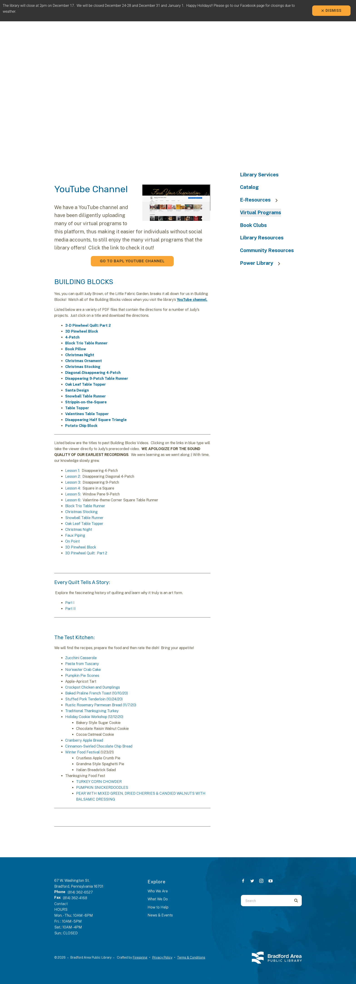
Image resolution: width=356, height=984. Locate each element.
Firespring (140, 957)
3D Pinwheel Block (81, 331)
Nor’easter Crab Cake (83, 669)
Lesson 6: (73, 500)
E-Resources (261, 200)
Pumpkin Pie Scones (82, 675)
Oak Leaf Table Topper (85, 384)
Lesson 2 (72, 476)
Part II (70, 608)
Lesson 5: (73, 494)
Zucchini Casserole (81, 658)
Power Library (262, 263)
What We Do (158, 899)
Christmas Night (79, 355)
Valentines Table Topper (87, 414)
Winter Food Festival (82, 752)
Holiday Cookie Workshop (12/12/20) (94, 717)
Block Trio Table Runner (86, 343)
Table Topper (77, 408)
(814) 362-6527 (80, 892)
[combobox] (265, 900)
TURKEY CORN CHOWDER (99, 781)
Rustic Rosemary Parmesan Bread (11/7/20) (100, 705)
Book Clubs (253, 225)
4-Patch (72, 337)
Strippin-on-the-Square (86, 402)
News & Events (160, 915)
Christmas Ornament (83, 361)
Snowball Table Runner (85, 396)
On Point (72, 541)
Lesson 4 (72, 488)
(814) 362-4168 (75, 898)
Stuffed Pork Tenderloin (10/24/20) (94, 699)
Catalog (249, 187)
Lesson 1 (72, 470)
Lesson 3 (72, 482)
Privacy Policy (162, 957)
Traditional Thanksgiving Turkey (92, 711)
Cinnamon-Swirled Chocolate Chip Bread (98, 746)
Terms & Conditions (191, 957)
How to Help (158, 907)
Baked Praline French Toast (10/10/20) (96, 693)
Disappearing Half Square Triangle (96, 420)
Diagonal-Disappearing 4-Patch (93, 372)
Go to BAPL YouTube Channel (132, 261)
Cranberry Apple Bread (84, 740)
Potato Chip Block (81, 426)
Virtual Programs (260, 212)
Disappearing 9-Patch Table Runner (96, 378)
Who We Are (158, 891)
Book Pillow (75, 349)
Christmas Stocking (82, 367)
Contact (61, 904)
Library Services (259, 175)
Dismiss (331, 10)
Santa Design (77, 390)
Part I (69, 603)
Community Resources (267, 250)
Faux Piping (75, 535)
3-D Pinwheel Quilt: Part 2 (88, 325)
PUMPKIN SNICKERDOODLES (102, 787)
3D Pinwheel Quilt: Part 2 (86, 553)
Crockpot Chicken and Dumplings (92, 687)
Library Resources (262, 238)
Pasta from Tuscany (82, 664)
